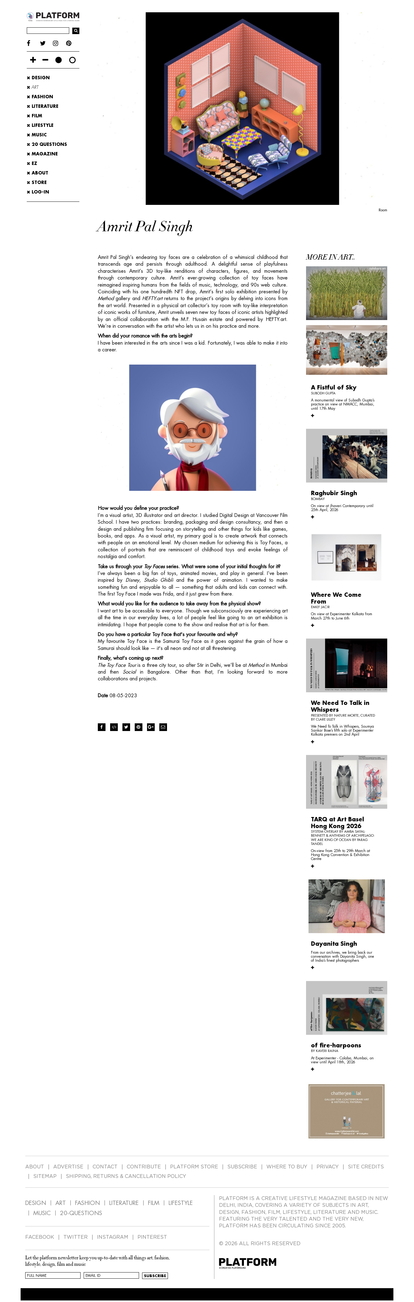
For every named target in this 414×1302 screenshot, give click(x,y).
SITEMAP (45, 1176)
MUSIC (42, 1213)
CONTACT (105, 1166)
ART (60, 1203)
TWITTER (75, 1237)
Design (38, 78)
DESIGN (35, 1203)
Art (32, 87)
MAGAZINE (42, 154)
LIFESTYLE (181, 1203)
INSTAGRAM (112, 1237)
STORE (37, 182)
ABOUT (37, 173)
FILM (153, 1203)
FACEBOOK (39, 1237)
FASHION (87, 1203)
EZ (32, 163)
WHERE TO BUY (286, 1166)
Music (37, 135)
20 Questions (47, 144)
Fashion (40, 97)
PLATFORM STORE (194, 1166)
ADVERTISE (68, 1166)
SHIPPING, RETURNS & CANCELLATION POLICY (126, 1176)
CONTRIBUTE (144, 1166)
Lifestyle (40, 125)
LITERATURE (124, 1203)
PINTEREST (152, 1237)
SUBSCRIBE (242, 1166)
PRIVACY (327, 1166)
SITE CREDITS (366, 1166)
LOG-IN (38, 192)
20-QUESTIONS (81, 1213)
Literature (42, 106)
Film (34, 116)
